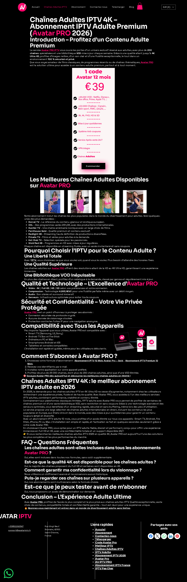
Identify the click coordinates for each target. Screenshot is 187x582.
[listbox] (168, 7)
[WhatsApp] (9, 573)
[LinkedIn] (171, 536)
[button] (140, 6)
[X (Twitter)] (157, 536)
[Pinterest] (177, 536)
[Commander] (93, 166)
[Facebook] (151, 536)
